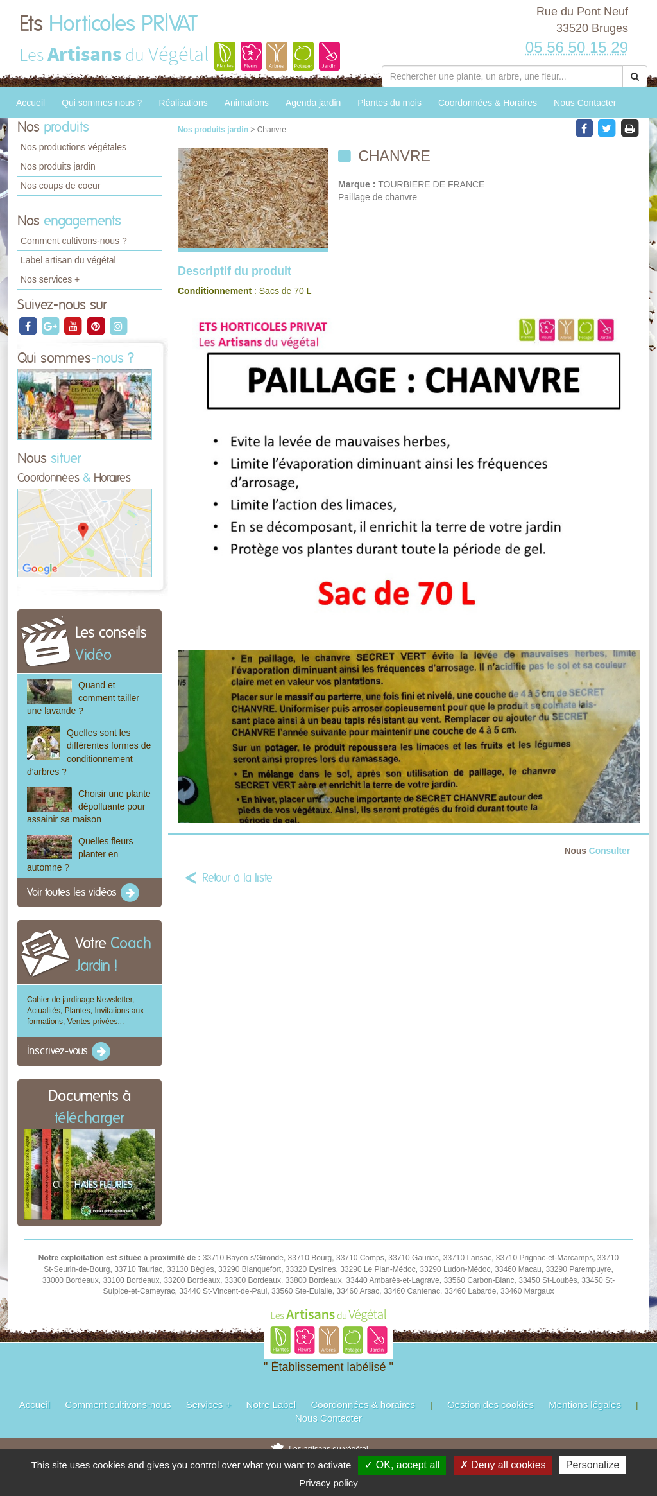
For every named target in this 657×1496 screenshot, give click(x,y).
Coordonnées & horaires (363, 1404)
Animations (247, 103)
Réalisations (182, 103)
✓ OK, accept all (401, 1464)
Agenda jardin (313, 103)
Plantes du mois (389, 103)
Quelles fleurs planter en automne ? (80, 854)
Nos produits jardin (58, 166)
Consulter (597, 851)
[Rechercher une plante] (502, 76)
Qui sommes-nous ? (102, 103)
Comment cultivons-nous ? (74, 241)
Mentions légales (585, 1404)
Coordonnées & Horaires (487, 103)
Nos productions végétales (73, 147)
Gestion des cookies (490, 1404)
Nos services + (50, 279)
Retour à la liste (237, 878)
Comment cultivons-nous (118, 1404)
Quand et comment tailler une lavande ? (83, 698)
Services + (208, 1404)
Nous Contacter (585, 103)
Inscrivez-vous (69, 1052)
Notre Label (271, 1404)
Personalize (593, 1464)
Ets (108, 24)
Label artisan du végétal (68, 260)
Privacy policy (328, 1482)
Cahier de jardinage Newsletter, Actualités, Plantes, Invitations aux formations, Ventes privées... (85, 1010)
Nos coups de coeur (61, 185)
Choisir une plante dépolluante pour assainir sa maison (89, 806)
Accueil (30, 103)
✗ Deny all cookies (503, 1464)
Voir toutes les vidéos (84, 893)
